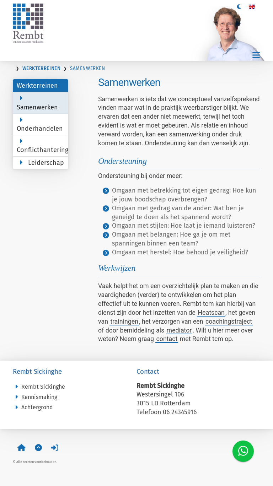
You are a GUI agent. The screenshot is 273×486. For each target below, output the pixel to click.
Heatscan (211, 312)
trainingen (124, 321)
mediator (179, 330)
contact (166, 338)
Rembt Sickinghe (39, 386)
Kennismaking (35, 397)
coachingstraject (228, 321)
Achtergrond (33, 407)
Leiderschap (40, 163)
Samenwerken (37, 103)
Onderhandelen (40, 125)
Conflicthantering (42, 146)
